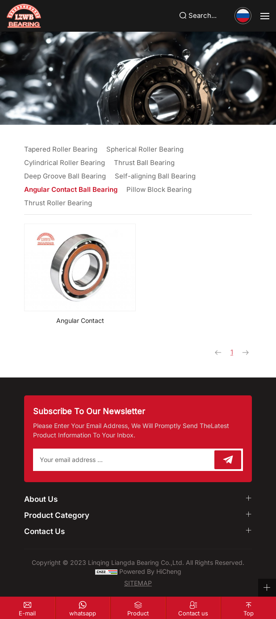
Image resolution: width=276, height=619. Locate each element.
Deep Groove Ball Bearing (65, 176)
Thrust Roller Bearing (58, 203)
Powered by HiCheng (150, 571)
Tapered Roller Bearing (60, 149)
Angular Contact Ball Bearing (70, 189)
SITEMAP (138, 583)
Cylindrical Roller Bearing (64, 162)
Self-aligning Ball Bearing (155, 176)
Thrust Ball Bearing (144, 162)
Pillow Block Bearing (159, 189)
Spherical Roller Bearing (145, 149)
